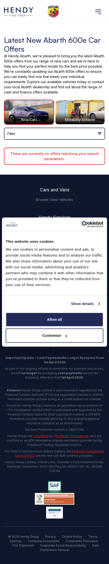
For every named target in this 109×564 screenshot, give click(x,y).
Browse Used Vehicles (54, 200)
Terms (93, 536)
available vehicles (61, 82)
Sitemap (16, 541)
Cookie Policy (72, 536)
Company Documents (43, 541)
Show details (82, 304)
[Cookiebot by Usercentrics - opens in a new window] (81, 224)
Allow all (54, 319)
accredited (41, 436)
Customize (54, 335)
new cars (61, 61)
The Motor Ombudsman (71, 436)
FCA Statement (23, 545)
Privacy (50, 536)
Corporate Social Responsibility (63, 545)
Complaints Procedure (82, 541)
